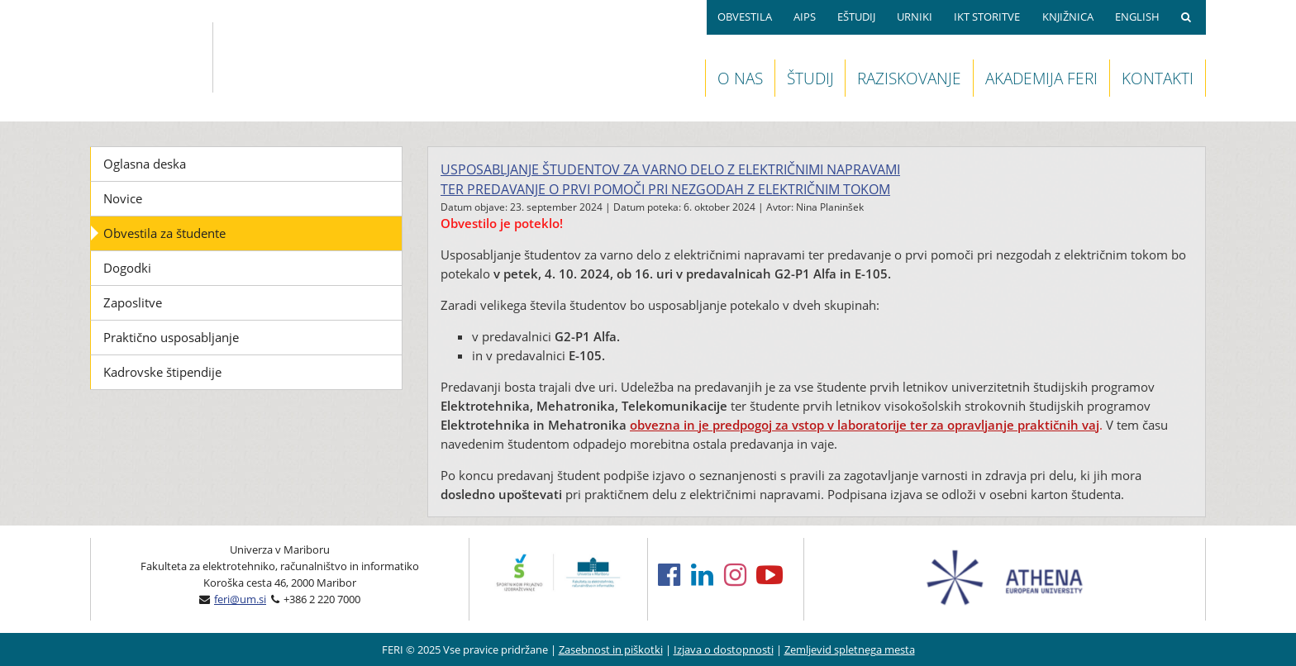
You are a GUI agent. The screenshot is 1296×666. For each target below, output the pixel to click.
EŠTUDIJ (856, 16)
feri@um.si (240, 599)
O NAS (740, 78)
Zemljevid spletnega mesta (849, 649)
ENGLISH (1137, 16)
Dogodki (127, 267)
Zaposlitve (132, 302)
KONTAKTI (1158, 78)
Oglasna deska (144, 163)
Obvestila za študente (164, 233)
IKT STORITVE (987, 16)
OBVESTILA (744, 16)
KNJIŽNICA (1068, 16)
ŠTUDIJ (810, 78)
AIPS (804, 16)
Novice (122, 198)
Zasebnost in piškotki (611, 649)
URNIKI (914, 16)
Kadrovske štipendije (162, 372)
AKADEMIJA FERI (1041, 78)
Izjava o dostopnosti (724, 649)
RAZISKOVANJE (909, 78)
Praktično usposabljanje (171, 337)
